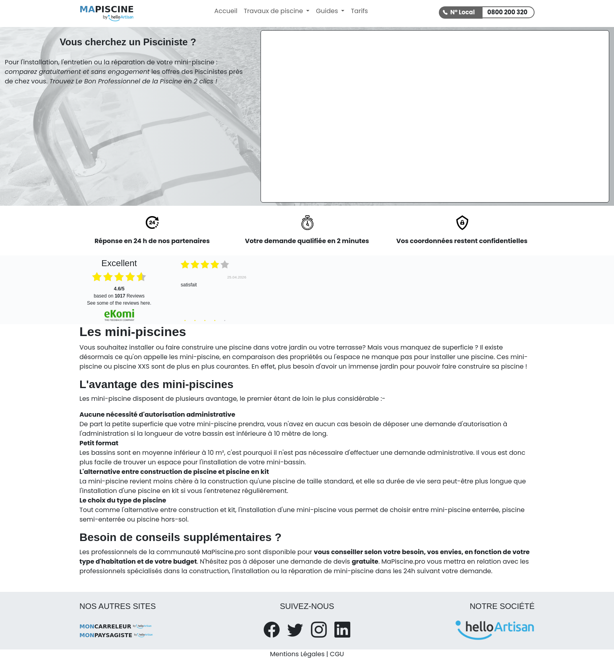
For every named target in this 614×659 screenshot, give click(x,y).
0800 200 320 (507, 12)
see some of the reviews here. (119, 303)
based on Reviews (119, 292)
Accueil (225, 10)
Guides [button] (328, 10)
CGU (337, 654)
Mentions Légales (297, 654)
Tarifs (359, 10)
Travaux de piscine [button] (274, 10)
